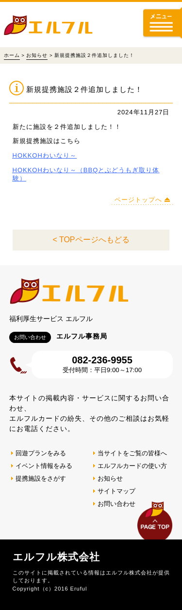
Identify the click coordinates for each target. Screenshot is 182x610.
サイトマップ (116, 491)
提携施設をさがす (41, 478)
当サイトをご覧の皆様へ (132, 453)
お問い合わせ (116, 503)
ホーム (12, 55)
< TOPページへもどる (90, 239)
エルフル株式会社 (56, 556)
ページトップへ (138, 199)
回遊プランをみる (41, 453)
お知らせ (37, 55)
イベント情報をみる (44, 465)
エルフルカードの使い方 (132, 465)
